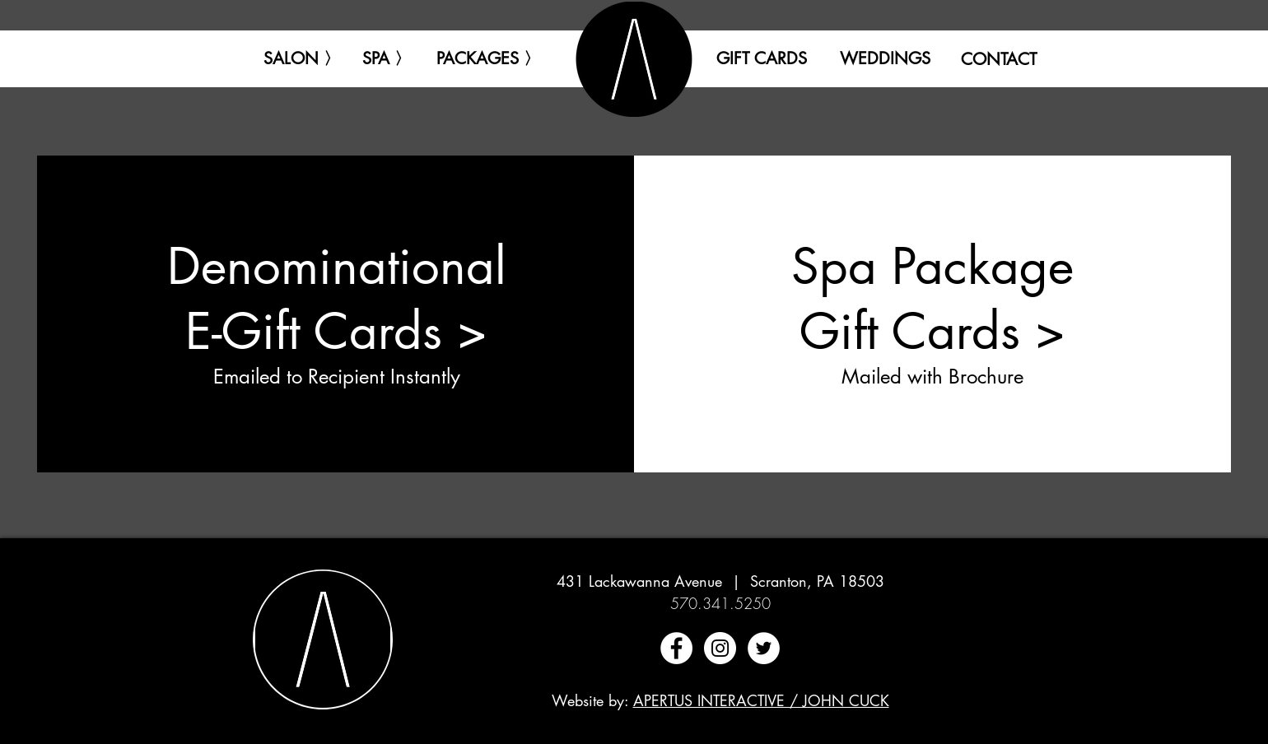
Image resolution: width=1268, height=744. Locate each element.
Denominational (336, 266)
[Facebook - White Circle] (676, 648)
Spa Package (932, 266)
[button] (301, 58)
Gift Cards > (932, 331)
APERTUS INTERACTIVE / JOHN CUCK (761, 700)
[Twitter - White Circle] (764, 648)
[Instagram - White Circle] (720, 648)
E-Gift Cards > (336, 331)
